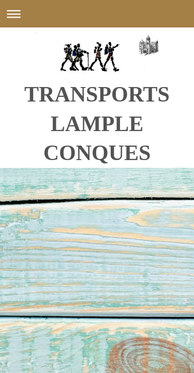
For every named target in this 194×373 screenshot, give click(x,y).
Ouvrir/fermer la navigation (97, 14)
